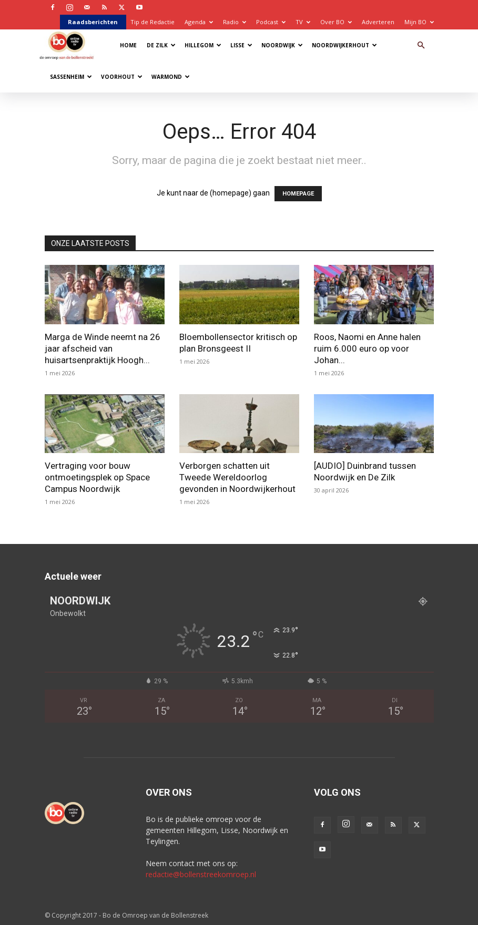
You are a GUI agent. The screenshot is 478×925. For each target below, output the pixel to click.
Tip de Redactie (152, 22)
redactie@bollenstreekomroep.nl (201, 874)
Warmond (170, 76)
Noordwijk (282, 45)
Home (128, 45)
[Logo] (69, 45)
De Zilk (161, 45)
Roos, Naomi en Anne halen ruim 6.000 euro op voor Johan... (367, 348)
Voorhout (122, 76)
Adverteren (378, 22)
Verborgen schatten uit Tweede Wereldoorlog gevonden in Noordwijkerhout (237, 477)
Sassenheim (71, 76)
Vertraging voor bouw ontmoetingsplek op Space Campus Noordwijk (97, 477)
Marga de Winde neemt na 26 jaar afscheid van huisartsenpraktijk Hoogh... (102, 348)
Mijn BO (419, 22)
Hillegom (203, 45)
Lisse (241, 45)
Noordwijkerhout (344, 45)
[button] (421, 45)
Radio (234, 22)
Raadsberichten (93, 22)
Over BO (336, 22)
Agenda (199, 22)
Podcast (271, 22)
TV (303, 22)
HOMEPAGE (298, 193)
